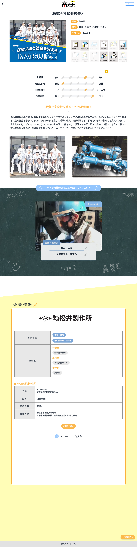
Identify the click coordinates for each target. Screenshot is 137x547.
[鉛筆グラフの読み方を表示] (106, 71)
